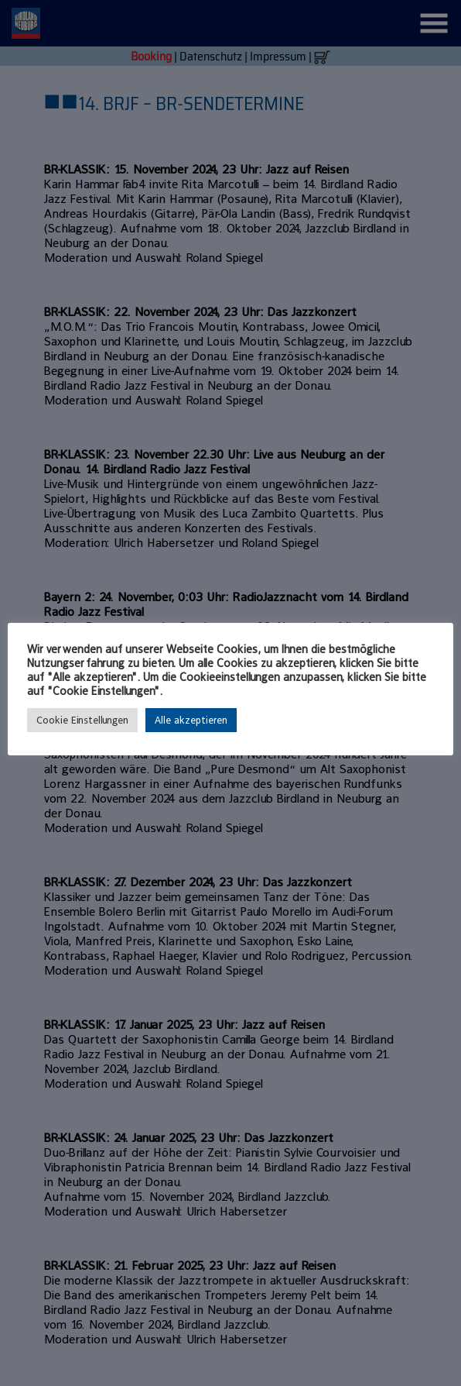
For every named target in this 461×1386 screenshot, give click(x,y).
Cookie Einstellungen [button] (82, 720)
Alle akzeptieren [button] (191, 720)
